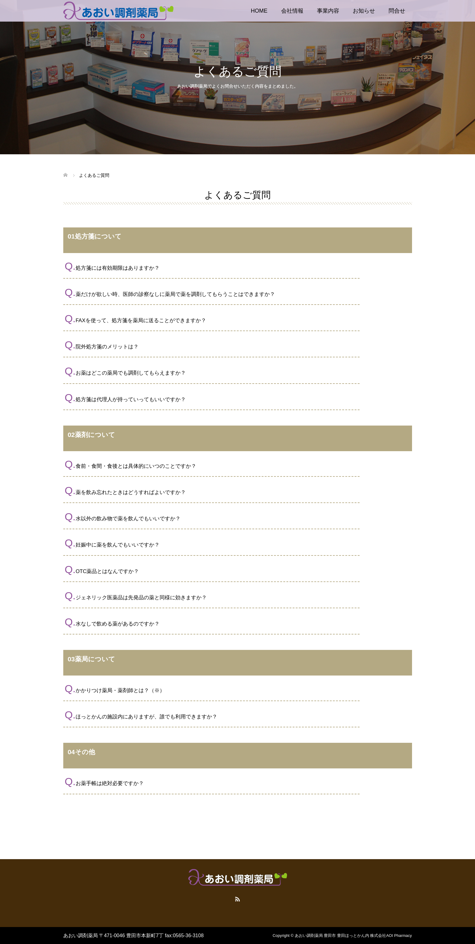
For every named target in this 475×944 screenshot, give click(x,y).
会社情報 (292, 11)
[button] (237, 266)
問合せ (397, 11)
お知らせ (364, 11)
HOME (259, 11)
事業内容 (328, 11)
